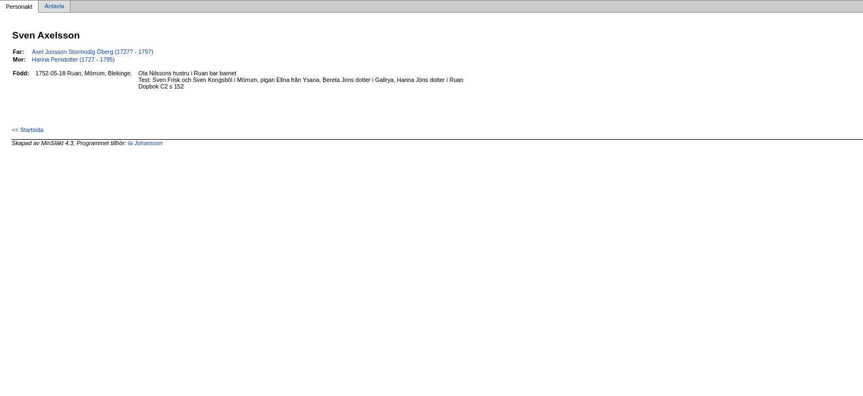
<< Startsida (27, 130)
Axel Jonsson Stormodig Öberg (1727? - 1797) (92, 51)
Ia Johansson (145, 143)
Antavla (54, 6)
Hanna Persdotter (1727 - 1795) (73, 59)
